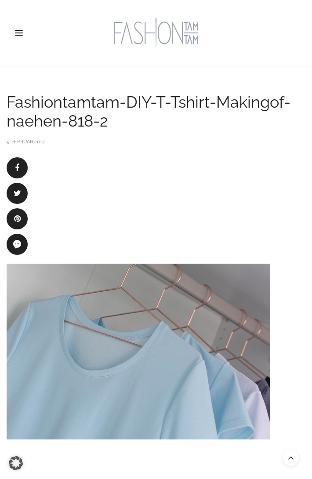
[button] (16, 463)
